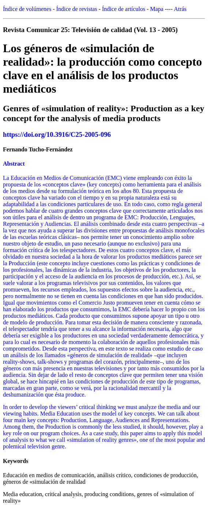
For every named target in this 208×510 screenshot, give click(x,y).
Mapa (156, 9)
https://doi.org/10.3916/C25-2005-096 (57, 134)
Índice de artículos (123, 9)
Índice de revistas (76, 9)
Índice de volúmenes (27, 9)
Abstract (14, 164)
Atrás (180, 9)
